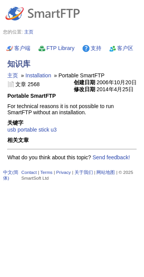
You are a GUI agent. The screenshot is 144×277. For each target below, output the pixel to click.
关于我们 (83, 172)
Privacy (63, 172)
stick (43, 130)
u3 (54, 130)
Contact (29, 172)
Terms (46, 172)
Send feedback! (111, 157)
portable (27, 130)
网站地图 (105, 172)
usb (11, 130)
